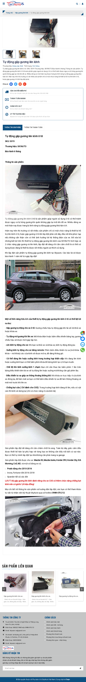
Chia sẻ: (5, 84)
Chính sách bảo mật (53, 622)
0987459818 (17, 640)
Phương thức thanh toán (54, 634)
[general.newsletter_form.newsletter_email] (43, 668)
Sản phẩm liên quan (17, 566)
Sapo (68, 679)
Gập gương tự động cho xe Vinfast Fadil (68, 596)
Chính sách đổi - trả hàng (54, 625)
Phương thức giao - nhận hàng (56, 640)
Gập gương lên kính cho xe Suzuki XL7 (40, 596)
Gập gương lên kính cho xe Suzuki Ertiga (13, 596)
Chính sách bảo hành (53, 628)
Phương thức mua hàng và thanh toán (58, 637)
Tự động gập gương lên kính (18, 219)
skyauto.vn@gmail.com (18, 630)
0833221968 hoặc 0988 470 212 (23, 627)
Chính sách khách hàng (54, 631)
